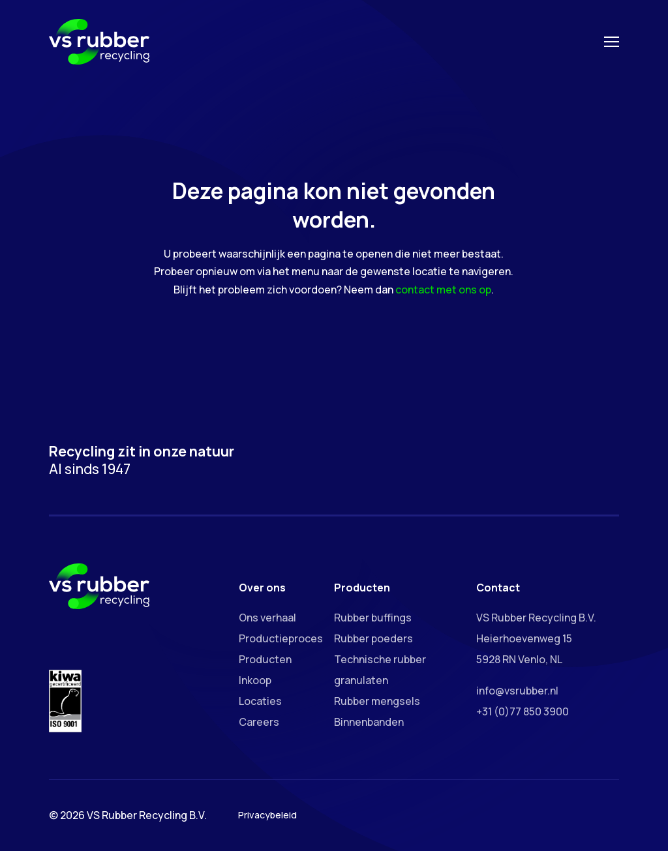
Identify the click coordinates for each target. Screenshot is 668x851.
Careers (259, 722)
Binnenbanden (369, 722)
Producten (265, 659)
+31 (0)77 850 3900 (522, 711)
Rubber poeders (373, 638)
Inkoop (255, 680)
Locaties (260, 701)
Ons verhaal (267, 617)
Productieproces (281, 638)
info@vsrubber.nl (517, 690)
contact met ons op (443, 289)
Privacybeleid (267, 815)
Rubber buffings (373, 617)
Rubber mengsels (377, 701)
